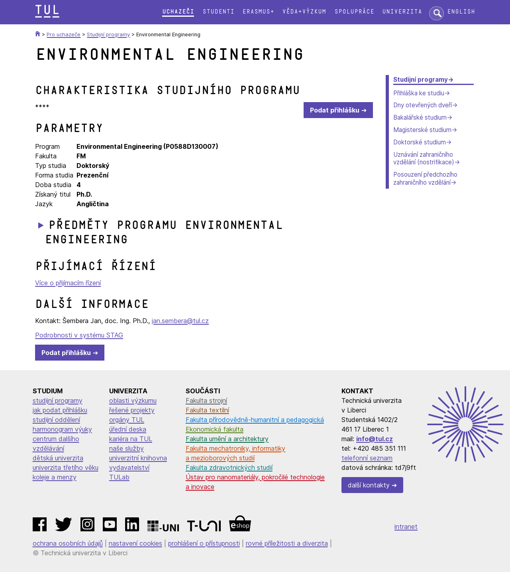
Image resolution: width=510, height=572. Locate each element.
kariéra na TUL (130, 439)
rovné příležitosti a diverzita (287, 543)
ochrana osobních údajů (68, 543)
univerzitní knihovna (138, 458)
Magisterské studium (422, 130)
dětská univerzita (58, 458)
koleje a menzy (54, 477)
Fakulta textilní (207, 410)
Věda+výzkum (304, 12)
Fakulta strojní (206, 400)
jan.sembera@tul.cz (180, 321)
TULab (119, 477)
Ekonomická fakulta (214, 429)
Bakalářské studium (420, 117)
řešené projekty (132, 410)
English (461, 12)
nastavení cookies (135, 543)
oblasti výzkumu (133, 400)
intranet (406, 527)
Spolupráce (354, 12)
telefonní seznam (366, 458)
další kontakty (369, 485)
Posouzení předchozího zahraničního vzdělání (425, 178)
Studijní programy (420, 79)
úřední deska (127, 429)
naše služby (126, 448)
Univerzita (402, 12)
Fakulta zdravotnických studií (229, 467)
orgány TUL (126, 420)
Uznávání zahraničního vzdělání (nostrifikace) (423, 158)
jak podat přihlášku (60, 410)
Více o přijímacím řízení (68, 283)
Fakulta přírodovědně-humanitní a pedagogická (255, 420)
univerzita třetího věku (65, 467)
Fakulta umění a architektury (227, 439)
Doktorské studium (419, 142)
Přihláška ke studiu (418, 93)
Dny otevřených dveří (422, 105)
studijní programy (57, 400)
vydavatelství (129, 467)
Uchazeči (178, 12)
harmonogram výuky (62, 429)
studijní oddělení (56, 420)
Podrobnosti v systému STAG (79, 335)
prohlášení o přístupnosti (204, 543)
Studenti (218, 12)
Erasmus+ (258, 12)
